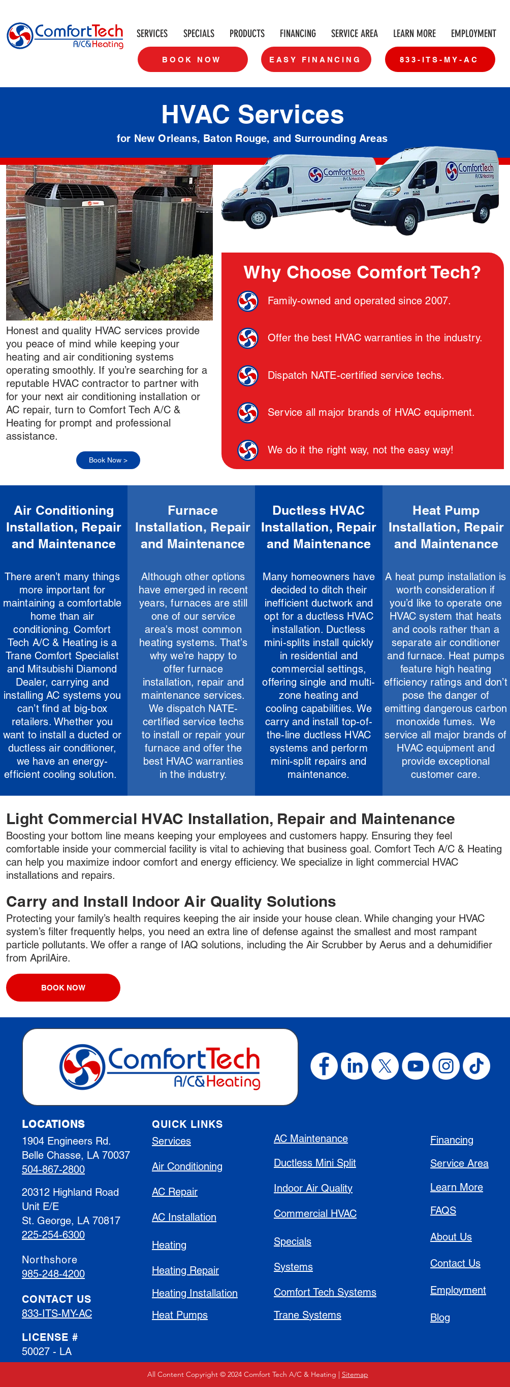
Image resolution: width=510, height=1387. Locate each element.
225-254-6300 (53, 1235)
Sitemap (355, 1374)
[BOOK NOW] (193, 59)
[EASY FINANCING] (316, 59)
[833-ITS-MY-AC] (440, 59)
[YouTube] (415, 1066)
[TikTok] (476, 1066)
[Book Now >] (108, 460)
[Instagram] (446, 1066)
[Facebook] (324, 1066)
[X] (385, 1066)
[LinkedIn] (354, 1066)
